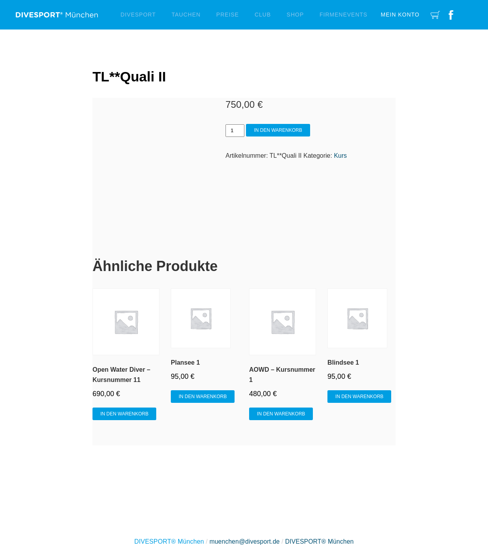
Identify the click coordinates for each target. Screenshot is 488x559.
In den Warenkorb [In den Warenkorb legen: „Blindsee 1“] (359, 396)
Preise (227, 14)
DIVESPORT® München (320, 541)
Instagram (467, 15)
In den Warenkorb (278, 130)
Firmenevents (344, 14)
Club (263, 14)
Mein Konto (400, 14)
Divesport (138, 14)
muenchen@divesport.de (244, 541)
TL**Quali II (130, 76)
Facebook (451, 15)
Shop (295, 14)
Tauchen (186, 14)
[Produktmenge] (235, 130)
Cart (435, 15)
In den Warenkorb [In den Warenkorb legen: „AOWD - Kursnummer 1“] (281, 414)
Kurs (340, 155)
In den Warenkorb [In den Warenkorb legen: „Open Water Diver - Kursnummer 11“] (124, 414)
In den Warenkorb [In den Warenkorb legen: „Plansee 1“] (203, 396)
